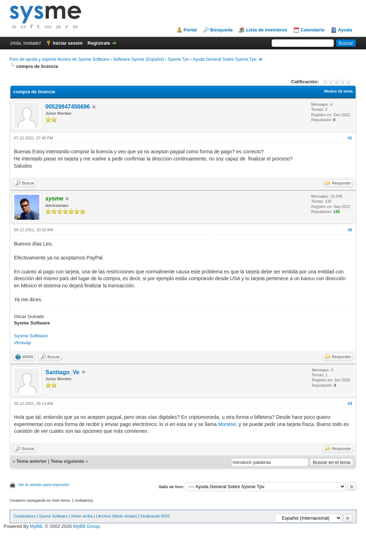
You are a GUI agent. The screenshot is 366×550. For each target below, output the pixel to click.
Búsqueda (221, 30)
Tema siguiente (67, 461)
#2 (350, 230)
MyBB (36, 526)
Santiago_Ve (62, 372)
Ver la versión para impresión (43, 484)
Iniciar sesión (68, 43)
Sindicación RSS (154, 516)
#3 (350, 403)
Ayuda (345, 30)
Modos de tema (338, 91)
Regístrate (99, 43)
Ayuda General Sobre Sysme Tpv (224, 59)
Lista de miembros (266, 30)
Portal (190, 30)
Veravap (22, 342)
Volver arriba (82, 516)
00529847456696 (67, 107)
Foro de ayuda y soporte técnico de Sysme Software (59, 59)
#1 (350, 138)
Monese (227, 424)
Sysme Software (31, 335)
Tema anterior (31, 461)
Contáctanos (25, 516)
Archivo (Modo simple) (117, 516)
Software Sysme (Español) (138, 59)
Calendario (313, 30)
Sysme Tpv (178, 59)
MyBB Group (86, 526)
